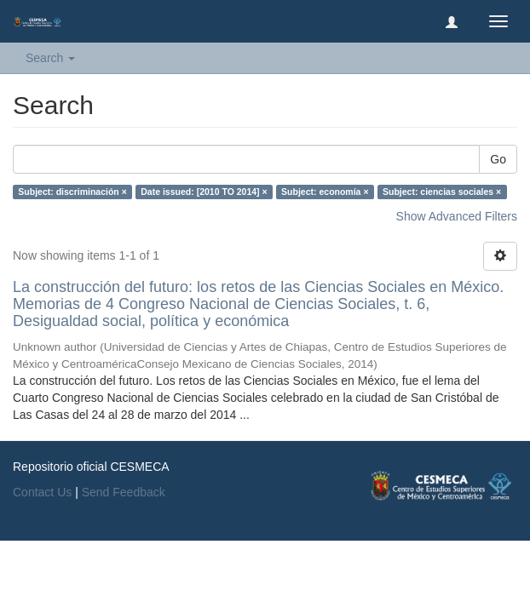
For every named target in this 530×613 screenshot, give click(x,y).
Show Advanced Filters (456, 216)
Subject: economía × (324, 191)
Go (498, 159)
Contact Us (42, 492)
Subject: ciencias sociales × (442, 191)
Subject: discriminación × (72, 191)
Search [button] (50, 58)
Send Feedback (123, 492)
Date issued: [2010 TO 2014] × (204, 191)
